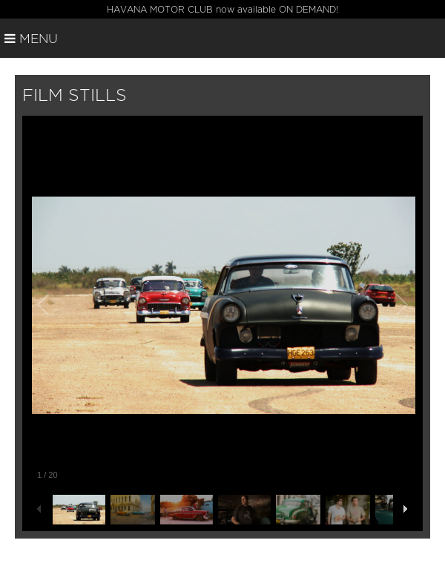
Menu (31, 39)
